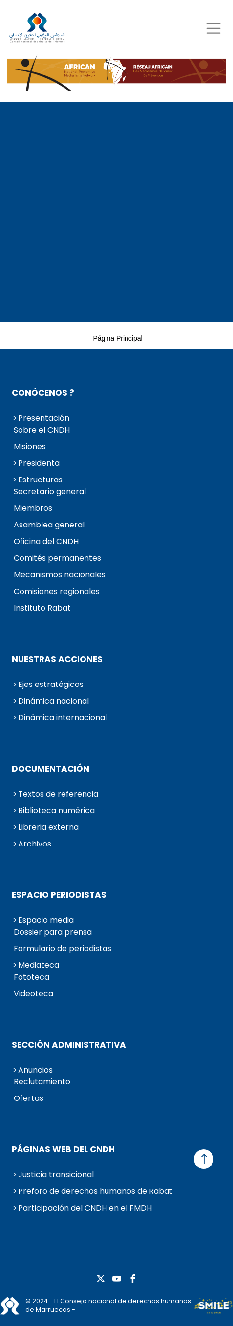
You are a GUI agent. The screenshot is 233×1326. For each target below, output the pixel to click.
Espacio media (46, 920)
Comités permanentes (57, 558)
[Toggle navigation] (213, 28)
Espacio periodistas (59, 895)
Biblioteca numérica (56, 810)
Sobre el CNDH (42, 429)
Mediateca (38, 965)
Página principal (117, 338)
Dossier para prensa (53, 931)
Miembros (33, 508)
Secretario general (50, 491)
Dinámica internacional (62, 717)
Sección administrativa (69, 1045)
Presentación (43, 418)
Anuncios (35, 1069)
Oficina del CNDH (46, 541)
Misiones (30, 446)
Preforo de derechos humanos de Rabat (95, 1191)
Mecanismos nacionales (60, 574)
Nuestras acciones (57, 659)
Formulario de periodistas (62, 948)
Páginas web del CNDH (63, 1149)
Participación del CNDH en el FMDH (85, 1207)
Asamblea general (49, 524)
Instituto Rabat (42, 608)
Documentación (50, 769)
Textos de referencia (58, 794)
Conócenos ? (43, 393)
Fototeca (31, 977)
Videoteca (33, 993)
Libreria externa (48, 827)
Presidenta (39, 463)
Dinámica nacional (53, 701)
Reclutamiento (42, 1081)
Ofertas (28, 1098)
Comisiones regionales (57, 591)
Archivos (34, 843)
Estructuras (40, 479)
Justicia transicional (56, 1174)
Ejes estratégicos (51, 684)
